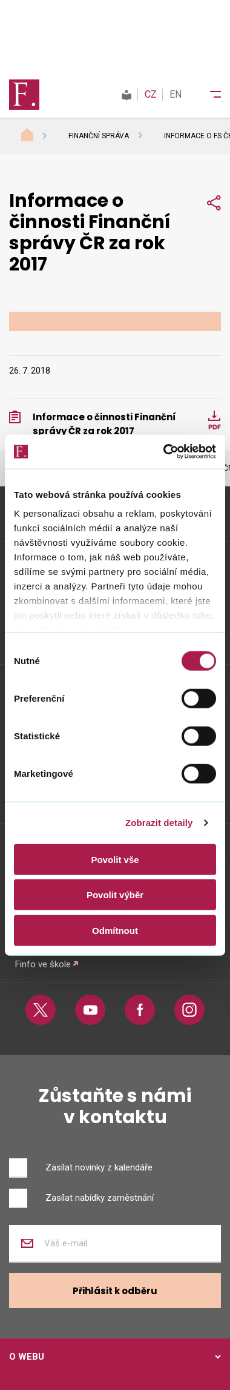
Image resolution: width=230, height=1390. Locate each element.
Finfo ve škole (43, 964)
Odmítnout (115, 930)
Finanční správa (98, 136)
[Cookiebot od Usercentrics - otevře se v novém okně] (164, 452)
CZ (151, 94)
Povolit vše (115, 859)
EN (175, 94)
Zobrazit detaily (159, 823)
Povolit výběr (115, 895)
